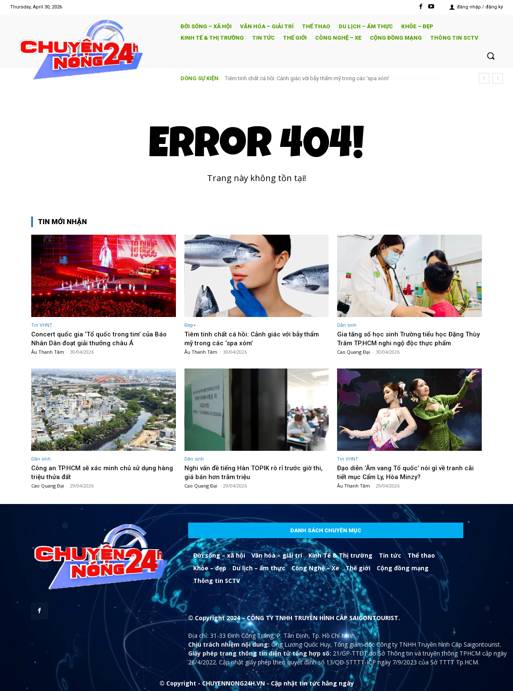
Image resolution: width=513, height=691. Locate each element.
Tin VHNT (41, 324)
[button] (490, 55)
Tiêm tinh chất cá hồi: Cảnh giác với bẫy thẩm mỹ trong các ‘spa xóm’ (307, 78)
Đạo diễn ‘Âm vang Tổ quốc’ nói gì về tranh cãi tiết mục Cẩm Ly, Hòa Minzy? (404, 471)
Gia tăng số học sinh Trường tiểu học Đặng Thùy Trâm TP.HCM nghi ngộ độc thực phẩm (407, 338)
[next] (497, 78)
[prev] (484, 78)
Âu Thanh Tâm (47, 352)
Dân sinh (346, 324)
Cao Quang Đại (353, 352)
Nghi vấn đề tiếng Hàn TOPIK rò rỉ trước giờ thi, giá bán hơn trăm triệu (252, 471)
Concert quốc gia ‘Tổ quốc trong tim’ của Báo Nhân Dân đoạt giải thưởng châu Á (96, 338)
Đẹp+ (190, 324)
